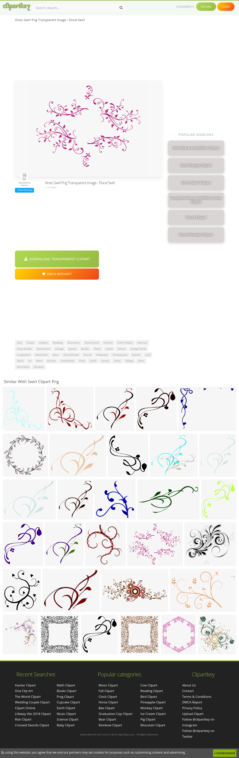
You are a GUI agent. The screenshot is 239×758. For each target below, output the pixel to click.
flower (30, 342)
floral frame (92, 342)
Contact (188, 691)
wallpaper (102, 354)
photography (120, 354)
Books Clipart (66, 691)
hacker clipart (25, 685)
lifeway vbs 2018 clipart (33, 714)
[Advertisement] (88, 52)
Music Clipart (66, 714)
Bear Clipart (107, 719)
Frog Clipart (65, 696)
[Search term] (79, 8)
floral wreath (71, 354)
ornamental (67, 360)
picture (88, 354)
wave (39, 360)
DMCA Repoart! (57, 274)
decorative (23, 367)
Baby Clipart (66, 725)
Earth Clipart (66, 708)
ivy (29, 360)
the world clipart (28, 696)
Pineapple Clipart (153, 702)
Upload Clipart (193, 714)
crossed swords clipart (32, 725)
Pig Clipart (147, 719)
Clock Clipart (108, 696)
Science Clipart (67, 719)
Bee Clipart (107, 708)
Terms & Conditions (196, 696)
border (85, 348)
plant (82, 360)
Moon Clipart (108, 685)
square (73, 348)
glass (56, 354)
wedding (58, 342)
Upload (206, 6)
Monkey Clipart (151, 708)
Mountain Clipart (152, 725)
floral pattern (125, 342)
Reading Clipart (151, 691)
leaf (147, 354)
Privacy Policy (192, 708)
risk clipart (23, 719)
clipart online (25, 708)
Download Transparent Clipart (57, 259)
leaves (105, 360)
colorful (108, 342)
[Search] (121, 8)
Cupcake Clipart (68, 702)
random (39, 367)
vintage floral (138, 348)
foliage (129, 360)
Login (226, 6)
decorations (43, 348)
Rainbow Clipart (110, 725)
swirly (117, 360)
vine (19, 342)
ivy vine (51, 360)
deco (141, 360)
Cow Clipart (148, 685)
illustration (74, 342)
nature (121, 348)
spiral (20, 360)
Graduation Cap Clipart (116, 714)
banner (136, 354)
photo (97, 348)
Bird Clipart (148, 696)
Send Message (24, 190)
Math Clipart (66, 685)
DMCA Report (192, 702)
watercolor (41, 354)
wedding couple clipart (32, 702)
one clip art (24, 691)
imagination (23, 354)
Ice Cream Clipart (153, 714)
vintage (59, 348)
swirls (93, 360)
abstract (142, 342)
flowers (43, 342)
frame (109, 348)
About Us (189, 685)
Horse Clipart (108, 702)
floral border (24, 348)
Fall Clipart (106, 691)
